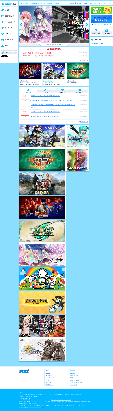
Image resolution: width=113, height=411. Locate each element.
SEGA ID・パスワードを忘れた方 (102, 24)
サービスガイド (50, 377)
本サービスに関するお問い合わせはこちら (61, 400)
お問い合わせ (98, 3)
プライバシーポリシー (76, 382)
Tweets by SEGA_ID (98, 43)
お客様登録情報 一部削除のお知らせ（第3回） (37, 53)
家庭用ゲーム (49, 385)
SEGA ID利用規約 (74, 380)
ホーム (47, 370)
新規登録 (71, 3)
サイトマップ (107, 3)
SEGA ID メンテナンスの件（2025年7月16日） (45, 112)
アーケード (48, 380)
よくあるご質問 (88, 3)
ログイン (79, 3)
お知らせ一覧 (84, 60)
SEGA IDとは (49, 375)
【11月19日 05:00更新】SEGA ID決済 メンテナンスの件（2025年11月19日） (53, 106)
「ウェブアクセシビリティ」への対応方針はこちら (30, 407)
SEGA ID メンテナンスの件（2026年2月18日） (45, 96)
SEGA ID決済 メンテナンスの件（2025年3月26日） (39, 56)
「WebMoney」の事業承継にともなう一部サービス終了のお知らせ (52, 100)
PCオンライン (49, 382)
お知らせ (48, 373)
